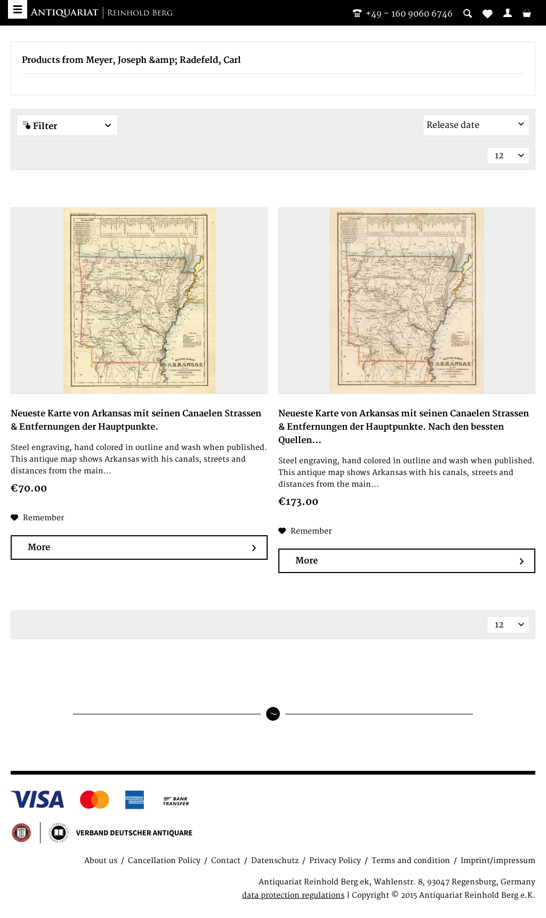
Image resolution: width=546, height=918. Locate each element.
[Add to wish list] (37, 518)
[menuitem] (507, 13)
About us (100, 860)
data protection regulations (293, 895)
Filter (67, 126)
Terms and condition (411, 860)
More (142, 547)
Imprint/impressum (498, 860)
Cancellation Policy (164, 860)
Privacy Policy (335, 860)
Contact (225, 860)
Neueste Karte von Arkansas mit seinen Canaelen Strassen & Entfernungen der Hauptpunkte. (136, 420)
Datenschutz (275, 860)
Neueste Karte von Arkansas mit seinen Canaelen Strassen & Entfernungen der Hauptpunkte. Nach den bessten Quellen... (403, 427)
